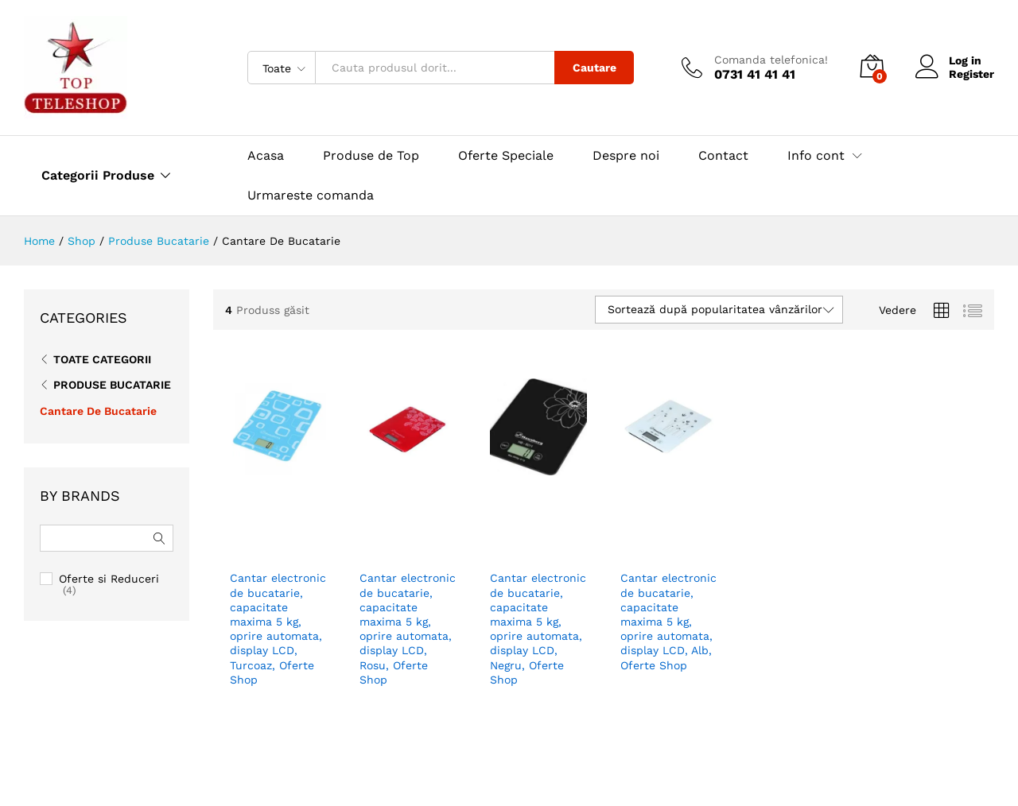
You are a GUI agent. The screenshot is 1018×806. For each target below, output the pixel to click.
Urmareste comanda (310, 195)
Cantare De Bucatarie (98, 411)
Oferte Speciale (506, 155)
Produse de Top (371, 155)
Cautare (594, 67)
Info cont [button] (816, 155)
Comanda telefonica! (771, 59)
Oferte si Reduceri (109, 578)
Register (971, 74)
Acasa (265, 155)
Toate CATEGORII (102, 359)
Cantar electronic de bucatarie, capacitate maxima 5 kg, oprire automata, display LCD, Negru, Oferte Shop (538, 603)
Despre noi (626, 155)
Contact (723, 155)
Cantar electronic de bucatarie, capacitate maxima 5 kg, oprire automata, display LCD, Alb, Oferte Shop (668, 603)
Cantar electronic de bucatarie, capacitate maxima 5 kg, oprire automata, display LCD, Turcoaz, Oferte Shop (278, 603)
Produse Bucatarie (112, 384)
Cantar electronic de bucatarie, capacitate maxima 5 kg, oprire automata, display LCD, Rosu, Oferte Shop (407, 603)
